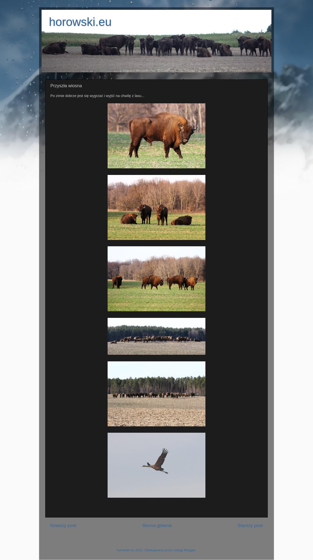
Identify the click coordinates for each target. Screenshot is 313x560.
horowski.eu (80, 21)
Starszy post (250, 525)
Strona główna (157, 525)
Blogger (189, 550)
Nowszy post (63, 525)
